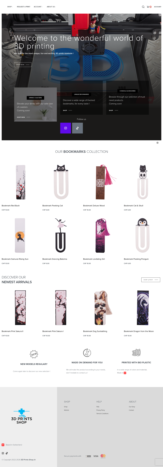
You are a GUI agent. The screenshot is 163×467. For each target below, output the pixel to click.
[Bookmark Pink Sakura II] (20, 307)
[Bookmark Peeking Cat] (61, 182)
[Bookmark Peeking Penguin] (142, 235)
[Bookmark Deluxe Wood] (102, 182)
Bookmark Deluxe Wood (94, 205)
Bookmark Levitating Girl (94, 259)
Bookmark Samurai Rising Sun (15, 259)
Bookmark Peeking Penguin (136, 259)
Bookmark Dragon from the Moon (139, 331)
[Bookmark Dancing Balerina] (61, 235)
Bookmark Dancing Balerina (54, 259)
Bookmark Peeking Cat (52, 205)
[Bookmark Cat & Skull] (142, 182)
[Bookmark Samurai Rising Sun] (20, 235)
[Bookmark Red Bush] (20, 182)
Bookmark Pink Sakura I (53, 331)
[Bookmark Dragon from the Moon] (142, 307)
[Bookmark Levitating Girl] (102, 235)
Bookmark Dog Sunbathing (95, 331)
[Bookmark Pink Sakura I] (61, 307)
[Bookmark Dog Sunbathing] (102, 307)
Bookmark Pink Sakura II (12, 331)
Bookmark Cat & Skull (133, 205)
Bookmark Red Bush (11, 205)
